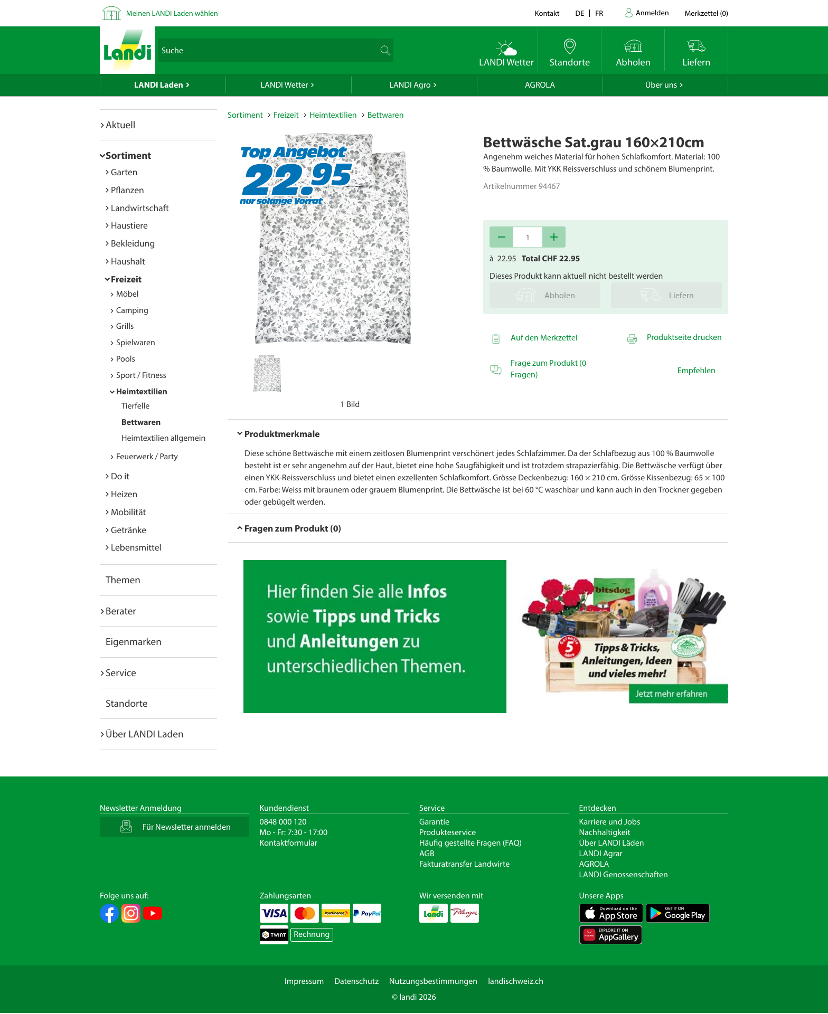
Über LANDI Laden (145, 733)
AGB (427, 853)
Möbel (127, 294)
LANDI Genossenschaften (623, 874)
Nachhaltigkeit (605, 832)
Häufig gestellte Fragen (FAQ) (470, 843)
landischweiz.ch (515, 981)
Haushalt (128, 261)
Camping (132, 310)
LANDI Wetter (284, 85)
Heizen (124, 494)
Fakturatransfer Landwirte (464, 864)
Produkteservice (447, 832)
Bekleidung (133, 243)
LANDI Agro (409, 85)
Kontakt (547, 13)
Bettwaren (141, 422)
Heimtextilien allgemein (163, 438)
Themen (123, 579)
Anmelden (652, 12)
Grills (125, 326)
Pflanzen (127, 190)
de (580, 13)
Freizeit (126, 279)
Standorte (127, 703)
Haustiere (129, 225)
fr (599, 13)
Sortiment (128, 155)
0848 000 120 (283, 822)
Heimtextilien (141, 391)
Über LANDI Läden (611, 843)
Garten (124, 172)
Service (121, 672)
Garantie (434, 822)
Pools (125, 359)
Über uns (661, 85)
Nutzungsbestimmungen (433, 981)
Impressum (304, 981)
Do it (120, 476)
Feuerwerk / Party (147, 456)
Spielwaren (135, 342)
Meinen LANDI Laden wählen (172, 13)
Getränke (128, 530)
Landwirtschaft (140, 208)
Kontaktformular (289, 843)
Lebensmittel (136, 547)
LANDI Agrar (601, 853)
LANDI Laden (158, 85)
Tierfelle (135, 406)
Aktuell (120, 124)
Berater (121, 610)
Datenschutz (356, 981)
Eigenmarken (134, 641)
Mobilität (128, 512)
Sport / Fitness (141, 375)
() (706, 13)
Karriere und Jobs (610, 822)
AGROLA (540, 85)
